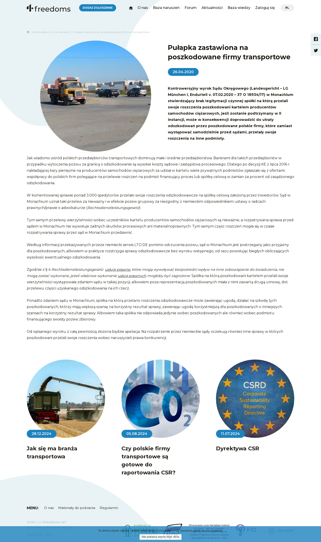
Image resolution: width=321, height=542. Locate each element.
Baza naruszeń (166, 8)
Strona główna (39, 32)
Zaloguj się (265, 8)
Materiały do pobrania (76, 508)
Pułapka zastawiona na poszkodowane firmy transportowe (111, 32)
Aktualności (212, 8)
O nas (143, 8)
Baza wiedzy (239, 8)
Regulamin (109, 508)
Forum (191, 8)
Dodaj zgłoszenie (98, 7)
